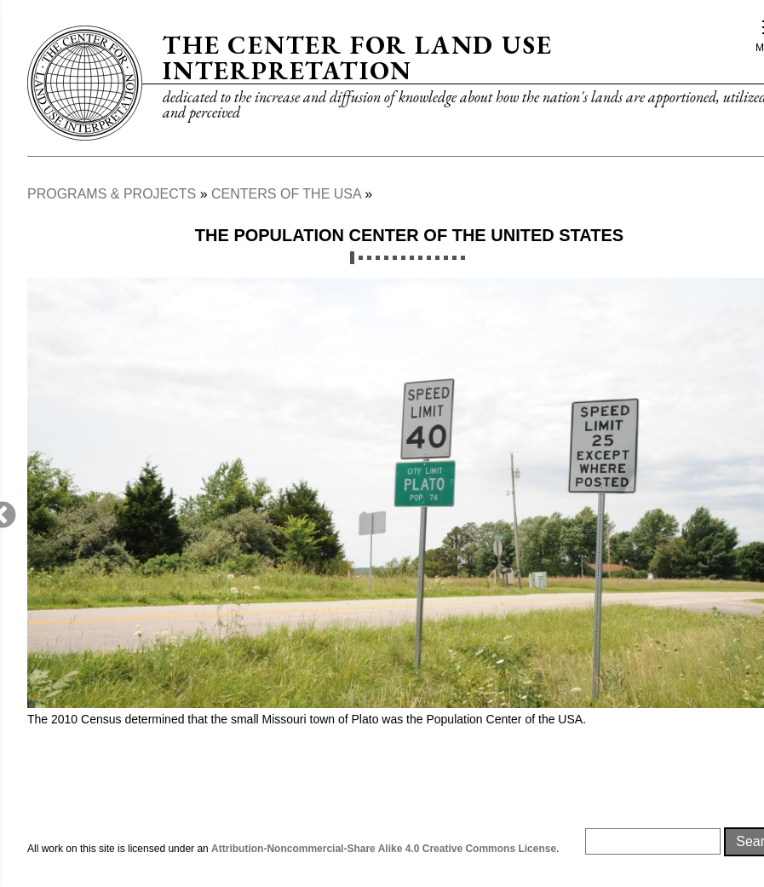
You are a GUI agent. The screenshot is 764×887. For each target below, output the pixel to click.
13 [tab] (454, 258)
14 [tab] (463, 258)
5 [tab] (386, 258)
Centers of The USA (286, 194)
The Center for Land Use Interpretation (357, 57)
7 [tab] (403, 258)
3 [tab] (369, 258)
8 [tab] (412, 258)
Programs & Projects (111, 194)
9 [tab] (420, 258)
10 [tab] (429, 258)
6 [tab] (395, 258)
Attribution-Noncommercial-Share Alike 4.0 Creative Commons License (383, 849)
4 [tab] (378, 258)
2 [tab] (361, 258)
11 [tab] (437, 258)
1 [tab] (352, 257)
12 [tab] (446, 258)
